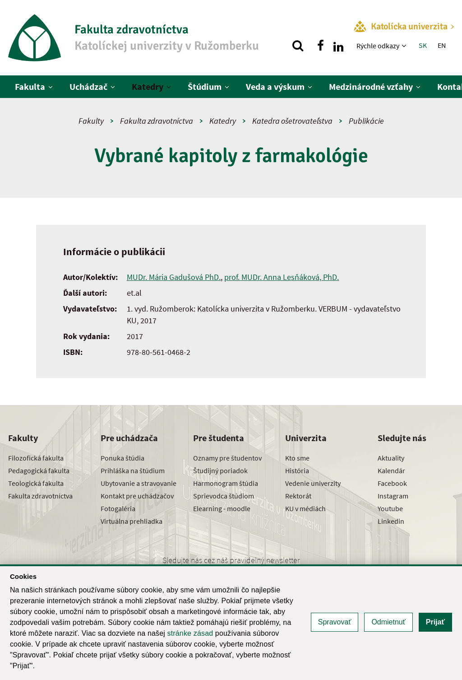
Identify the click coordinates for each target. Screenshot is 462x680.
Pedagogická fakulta (38, 470)
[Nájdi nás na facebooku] (320, 46)
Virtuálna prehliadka (131, 521)
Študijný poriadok (220, 470)
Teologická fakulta (36, 483)
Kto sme (297, 457)
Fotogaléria (118, 508)
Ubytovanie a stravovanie (138, 483)
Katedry (147, 86)
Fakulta (30, 86)
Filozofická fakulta (36, 457)
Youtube (390, 508)
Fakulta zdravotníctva (156, 121)
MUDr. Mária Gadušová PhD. (174, 277)
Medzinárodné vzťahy (371, 86)
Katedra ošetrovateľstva (292, 121)
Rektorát (298, 495)
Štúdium (205, 86)
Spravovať (334, 622)
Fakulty (91, 121)
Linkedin (391, 521)
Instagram (393, 495)
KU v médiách (305, 508)
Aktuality (391, 457)
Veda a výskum (275, 86)
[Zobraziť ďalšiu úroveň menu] (405, 45)
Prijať (435, 622)
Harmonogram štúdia (225, 483)
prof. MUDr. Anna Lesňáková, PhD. (281, 277)
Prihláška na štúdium (133, 470)
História (297, 470)
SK (423, 45)
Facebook (392, 483)
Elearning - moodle (221, 508)
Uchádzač (88, 86)
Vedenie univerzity (313, 483)
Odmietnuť (388, 622)
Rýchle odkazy (377, 45)
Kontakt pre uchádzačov (137, 495)
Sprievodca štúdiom (223, 495)
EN (442, 45)
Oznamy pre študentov (227, 457)
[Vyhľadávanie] (298, 46)
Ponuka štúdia (122, 457)
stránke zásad (190, 633)
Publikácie (366, 121)
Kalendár (391, 470)
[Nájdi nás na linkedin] (338, 46)
